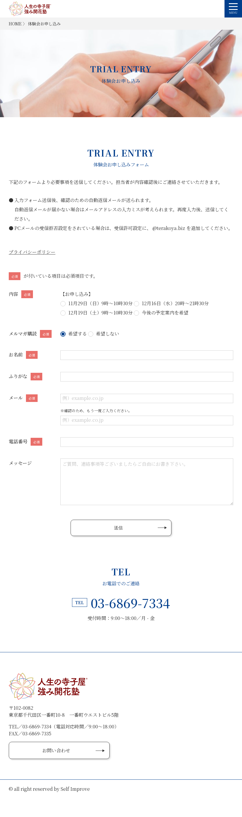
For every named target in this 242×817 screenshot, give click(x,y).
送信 (118, 527)
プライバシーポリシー (32, 252)
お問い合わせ (56, 750)
